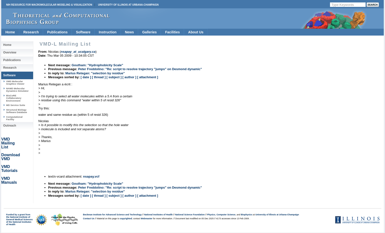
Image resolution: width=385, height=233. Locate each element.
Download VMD (10, 157)
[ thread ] (99, 77)
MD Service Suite (15, 105)
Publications (57, 32)
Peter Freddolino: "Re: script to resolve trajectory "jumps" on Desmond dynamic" (140, 69)
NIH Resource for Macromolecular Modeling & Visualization (49, 4)
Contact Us (88, 218)
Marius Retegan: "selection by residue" (95, 73)
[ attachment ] (147, 77)
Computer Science (226, 214)
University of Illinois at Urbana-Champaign (128, 4)
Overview (9, 52)
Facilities (172, 32)
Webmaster (146, 218)
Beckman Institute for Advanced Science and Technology (112, 214)
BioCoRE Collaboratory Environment (13, 98)
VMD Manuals (9, 180)
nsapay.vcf (91, 176)
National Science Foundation (190, 214)
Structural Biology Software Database (16, 111)
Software (83, 32)
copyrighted (126, 218)
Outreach (9, 125)
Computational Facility (14, 118)
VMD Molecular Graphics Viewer (15, 82)
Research (31, 32)
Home (10, 32)
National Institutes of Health (158, 214)
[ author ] (129, 77)
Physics (211, 214)
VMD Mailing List (8, 143)
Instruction (107, 32)
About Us (195, 32)
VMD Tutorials (9, 169)
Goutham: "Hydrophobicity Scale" (97, 65)
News (129, 32)
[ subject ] (114, 77)
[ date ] (86, 77)
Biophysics (246, 214)
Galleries (149, 32)
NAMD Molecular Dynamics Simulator (17, 89)
